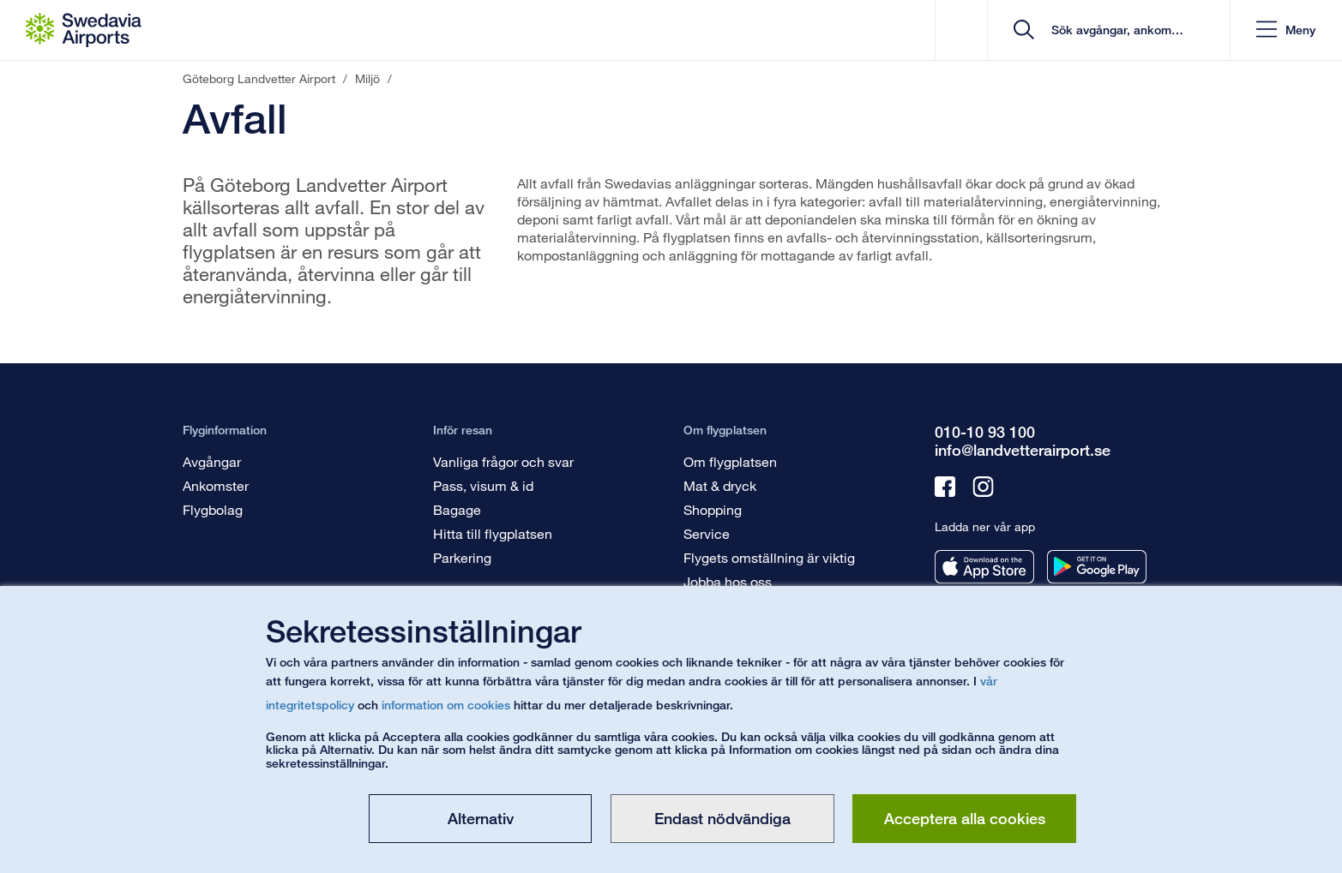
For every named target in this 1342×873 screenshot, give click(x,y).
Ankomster (216, 485)
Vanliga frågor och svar (503, 461)
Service (706, 533)
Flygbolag (213, 509)
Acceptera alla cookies (964, 818)
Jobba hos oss (727, 581)
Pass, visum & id (483, 485)
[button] (1285, 30)
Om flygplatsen (730, 461)
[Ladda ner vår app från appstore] (984, 567)
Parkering (462, 557)
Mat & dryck (719, 485)
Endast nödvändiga (722, 818)
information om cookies (446, 704)
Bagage (457, 509)
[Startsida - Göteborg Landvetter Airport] (83, 30)
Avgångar (212, 461)
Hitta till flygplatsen (492, 533)
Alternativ (481, 818)
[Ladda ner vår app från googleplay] (1096, 567)
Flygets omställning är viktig (769, 557)
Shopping (712, 509)
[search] (1114, 30)
